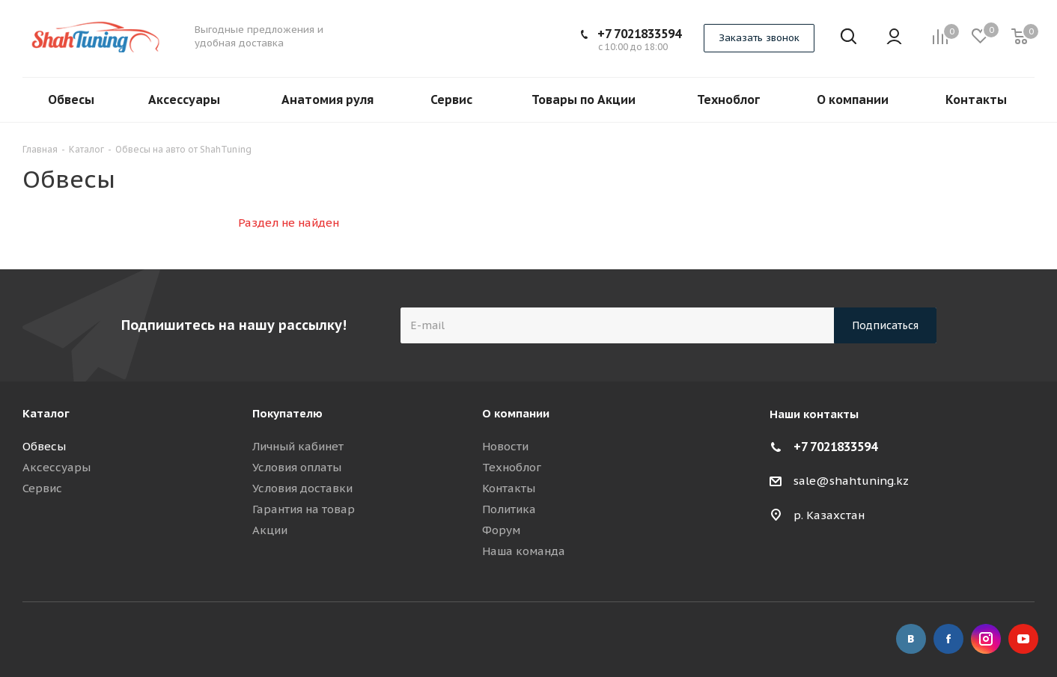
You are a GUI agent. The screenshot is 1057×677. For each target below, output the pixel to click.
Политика (509, 509)
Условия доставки (302, 488)
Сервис (42, 488)
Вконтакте (911, 639)
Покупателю (287, 413)
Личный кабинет (298, 446)
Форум (501, 530)
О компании (515, 413)
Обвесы (44, 446)
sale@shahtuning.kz (851, 481)
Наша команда (523, 551)
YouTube (1023, 639)
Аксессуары (56, 467)
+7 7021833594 (639, 33)
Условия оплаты (296, 467)
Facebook (948, 639)
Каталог (46, 413)
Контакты (508, 488)
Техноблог (511, 467)
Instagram (986, 639)
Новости (505, 446)
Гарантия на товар (303, 509)
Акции (269, 530)
